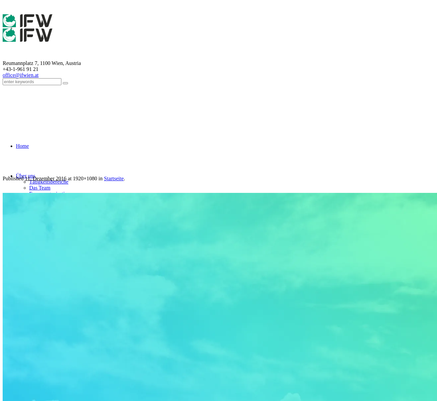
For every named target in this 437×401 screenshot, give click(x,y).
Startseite (114, 178)
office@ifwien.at (20, 75)
